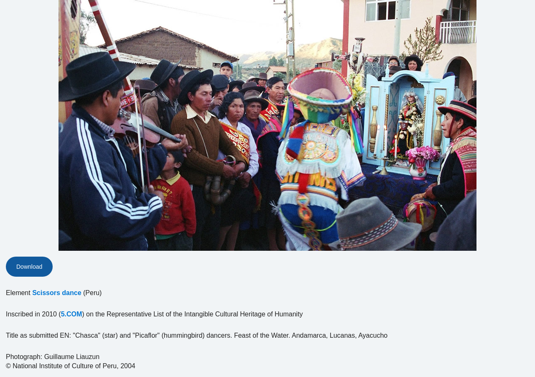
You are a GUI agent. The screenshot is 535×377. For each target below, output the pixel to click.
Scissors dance (56, 292)
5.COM (71, 314)
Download (29, 266)
